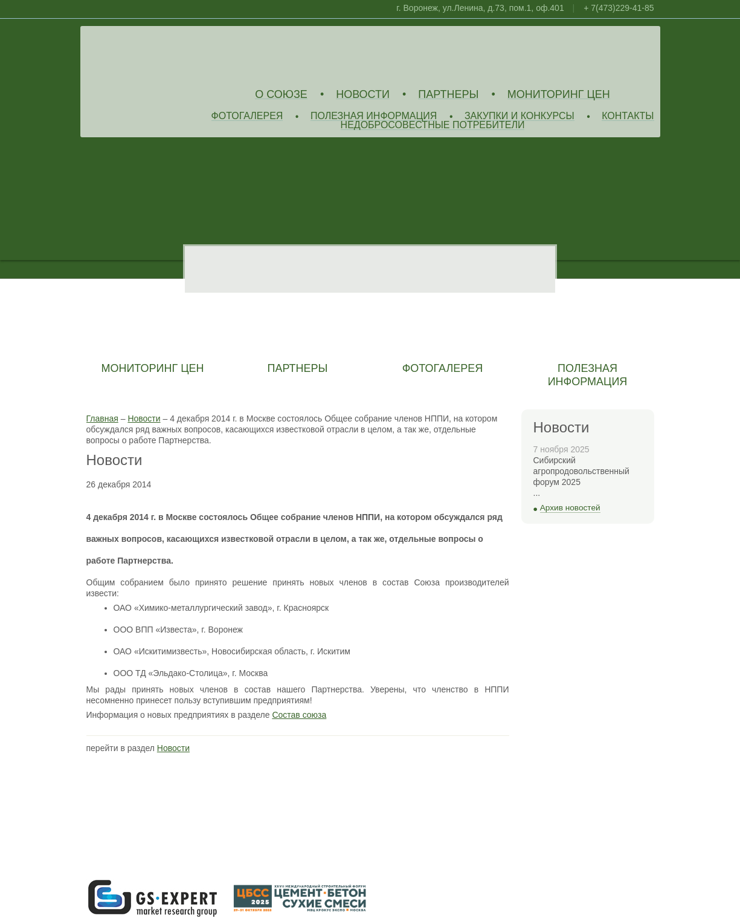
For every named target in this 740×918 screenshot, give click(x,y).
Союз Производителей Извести (174, 55)
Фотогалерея (247, 116)
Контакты (628, 116)
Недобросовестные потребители (433, 125)
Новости (363, 94)
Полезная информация (373, 116)
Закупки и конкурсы (519, 116)
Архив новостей (570, 507)
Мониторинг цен (558, 94)
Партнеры (448, 94)
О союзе (281, 94)
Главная (102, 418)
